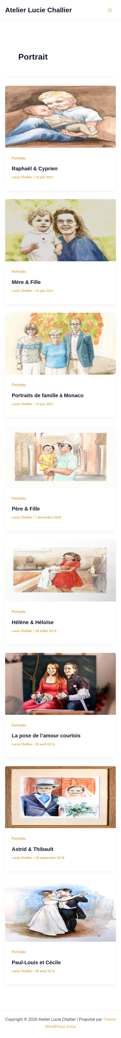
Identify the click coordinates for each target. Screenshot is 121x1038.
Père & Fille (26, 509)
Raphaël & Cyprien (35, 168)
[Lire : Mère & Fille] (60, 229)
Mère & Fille (26, 282)
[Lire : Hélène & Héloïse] (60, 570)
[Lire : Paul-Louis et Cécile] (60, 910)
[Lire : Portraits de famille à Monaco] (60, 343)
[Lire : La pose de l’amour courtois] (60, 683)
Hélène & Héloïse (33, 622)
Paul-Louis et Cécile (36, 962)
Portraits (19, 158)
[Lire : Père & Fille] (60, 456)
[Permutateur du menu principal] (110, 10)
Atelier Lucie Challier (38, 10)
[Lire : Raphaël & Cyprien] (60, 116)
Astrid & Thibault (32, 849)
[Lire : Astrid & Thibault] (60, 796)
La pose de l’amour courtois (46, 735)
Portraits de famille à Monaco (48, 395)
